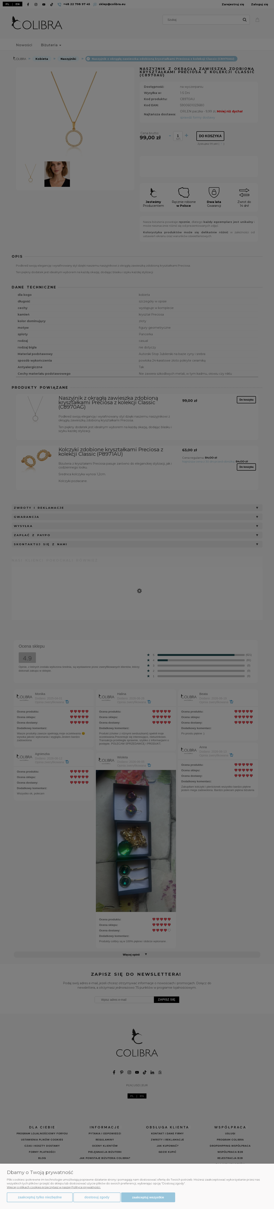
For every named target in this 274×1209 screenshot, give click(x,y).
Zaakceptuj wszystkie (148, 1197)
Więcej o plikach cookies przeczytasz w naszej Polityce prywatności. (54, 1187)
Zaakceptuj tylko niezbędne (40, 1197)
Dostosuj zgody (96, 1197)
